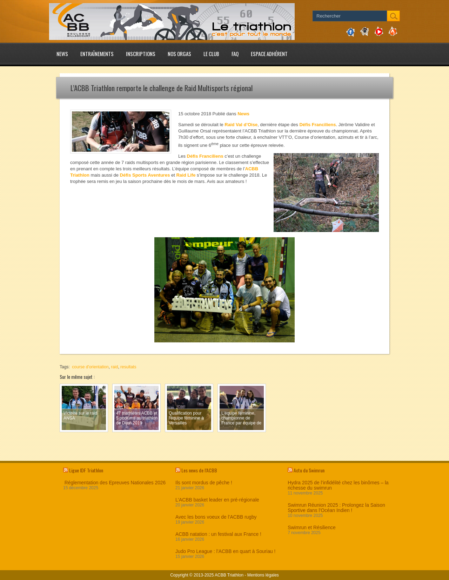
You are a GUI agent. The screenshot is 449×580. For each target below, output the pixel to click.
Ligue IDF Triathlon (86, 470)
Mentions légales (263, 575)
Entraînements (97, 53)
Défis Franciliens (317, 124)
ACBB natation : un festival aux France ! (218, 534)
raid (114, 366)
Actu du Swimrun (309, 470)
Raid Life (185, 175)
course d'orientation (90, 366)
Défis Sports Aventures (145, 175)
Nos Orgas (179, 53)
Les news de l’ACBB (199, 470)
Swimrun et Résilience (312, 527)
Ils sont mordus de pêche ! (203, 482)
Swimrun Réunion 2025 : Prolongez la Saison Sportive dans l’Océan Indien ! (336, 508)
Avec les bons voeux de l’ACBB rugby (215, 517)
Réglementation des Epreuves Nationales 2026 (114, 482)
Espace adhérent (269, 53)
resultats (128, 366)
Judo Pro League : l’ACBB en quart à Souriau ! (225, 551)
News (62, 53)
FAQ (235, 53)
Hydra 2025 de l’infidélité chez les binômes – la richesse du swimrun (338, 485)
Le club (211, 53)
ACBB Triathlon (229, 575)
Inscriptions (140, 53)
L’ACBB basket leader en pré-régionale (217, 500)
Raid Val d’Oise (240, 124)
